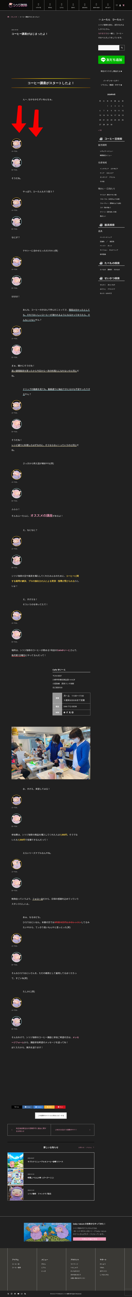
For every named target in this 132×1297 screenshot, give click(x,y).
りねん (102, 1267)
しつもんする (104, 1275)
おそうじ (103, 289)
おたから (84, 7)
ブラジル (112, 177)
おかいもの (96, 7)
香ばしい (103, 216)
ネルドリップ (113, 250)
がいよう (107, 7)
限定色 (112, 242)
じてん (62, 7)
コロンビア (110, 173)
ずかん (50, 7)
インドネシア (104, 169)
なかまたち (102, 33)
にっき (43, 1271)
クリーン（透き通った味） (109, 212)
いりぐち (38, 7)
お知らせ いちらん (85, 1147)
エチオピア (114, 169)
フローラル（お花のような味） (110, 199)
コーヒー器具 (16, 1267)
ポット (110, 246)
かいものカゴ (75, 1271)
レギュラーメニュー (106, 151)
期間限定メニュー (106, 155)
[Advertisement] (51, 54)
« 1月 (100, 130)
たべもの (103, 270)
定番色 (102, 242)
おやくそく (103, 1271)
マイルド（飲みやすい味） (109, 195)
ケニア (102, 173)
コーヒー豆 (15, 1264)
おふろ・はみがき (106, 293)
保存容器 (103, 254)
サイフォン (103, 250)
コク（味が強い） (106, 208)
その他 (102, 181)
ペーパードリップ (106, 237)
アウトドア (111, 289)
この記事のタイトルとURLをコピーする (51, 1115)
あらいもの (111, 285)
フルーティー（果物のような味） (111, 203)
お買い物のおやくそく (78, 1278)
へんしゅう (74, 1267)
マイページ (74, 1264)
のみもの (117, 270)
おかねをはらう (76, 1275)
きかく (73, 7)
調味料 (110, 270)
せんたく (103, 285)
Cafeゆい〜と (63, 650)
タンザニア (103, 177)
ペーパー (103, 246)
